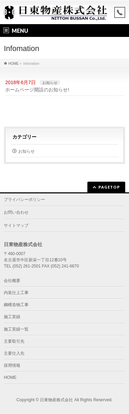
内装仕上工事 (16, 292)
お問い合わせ (16, 212)
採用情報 (12, 365)
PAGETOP (109, 187)
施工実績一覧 (16, 329)
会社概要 (12, 280)
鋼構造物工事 (16, 304)
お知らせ (49, 83)
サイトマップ (16, 225)
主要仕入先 (14, 353)
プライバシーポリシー (24, 199)
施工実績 (12, 316)
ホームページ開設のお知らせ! (37, 89)
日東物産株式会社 (56, 399)
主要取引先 (14, 341)
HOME (10, 377)
